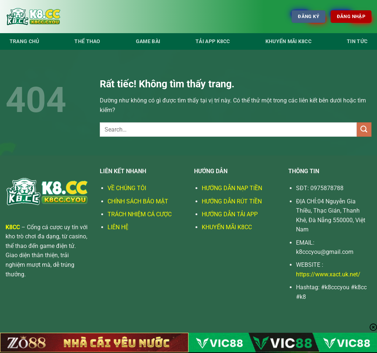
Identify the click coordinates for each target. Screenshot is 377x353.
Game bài (148, 41)
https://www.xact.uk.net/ (328, 274)
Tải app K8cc (212, 41)
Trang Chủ (24, 41)
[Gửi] (364, 129)
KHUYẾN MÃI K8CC (227, 227)
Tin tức (357, 41)
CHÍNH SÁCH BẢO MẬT (138, 201)
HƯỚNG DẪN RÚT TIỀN (232, 201)
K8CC (13, 227)
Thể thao (87, 41)
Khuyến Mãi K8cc (288, 41)
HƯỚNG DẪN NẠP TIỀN (232, 188)
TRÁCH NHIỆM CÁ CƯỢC (140, 214)
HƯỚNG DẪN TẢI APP (230, 214)
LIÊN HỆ (118, 227)
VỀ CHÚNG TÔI (127, 188)
